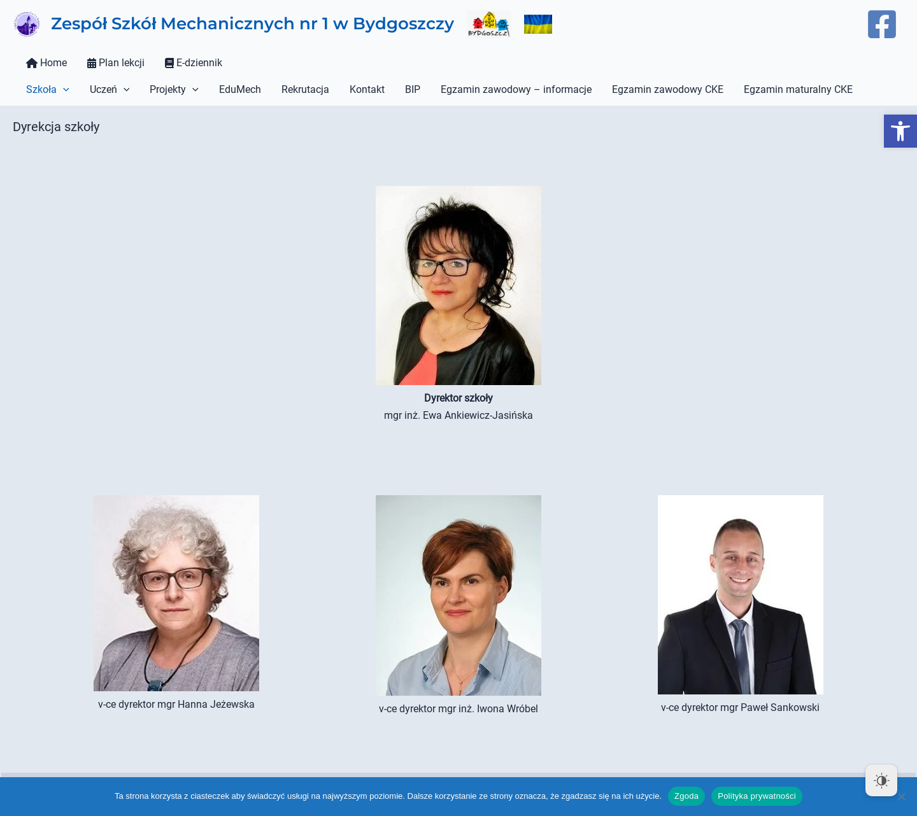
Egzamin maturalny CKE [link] (798, 89)
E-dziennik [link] (193, 63)
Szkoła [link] (47, 89)
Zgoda (686, 796)
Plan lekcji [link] (116, 63)
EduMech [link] (240, 89)
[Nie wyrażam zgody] (901, 796)
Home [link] (46, 63)
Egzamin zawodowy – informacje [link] (516, 89)
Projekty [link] (174, 89)
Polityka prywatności (757, 796)
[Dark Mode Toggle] (881, 780)
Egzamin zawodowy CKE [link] (667, 89)
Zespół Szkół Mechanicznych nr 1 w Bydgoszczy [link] (252, 23)
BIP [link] (412, 89)
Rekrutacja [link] (305, 89)
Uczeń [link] (110, 89)
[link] (900, 131)
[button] (63, 89)
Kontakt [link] (367, 89)
